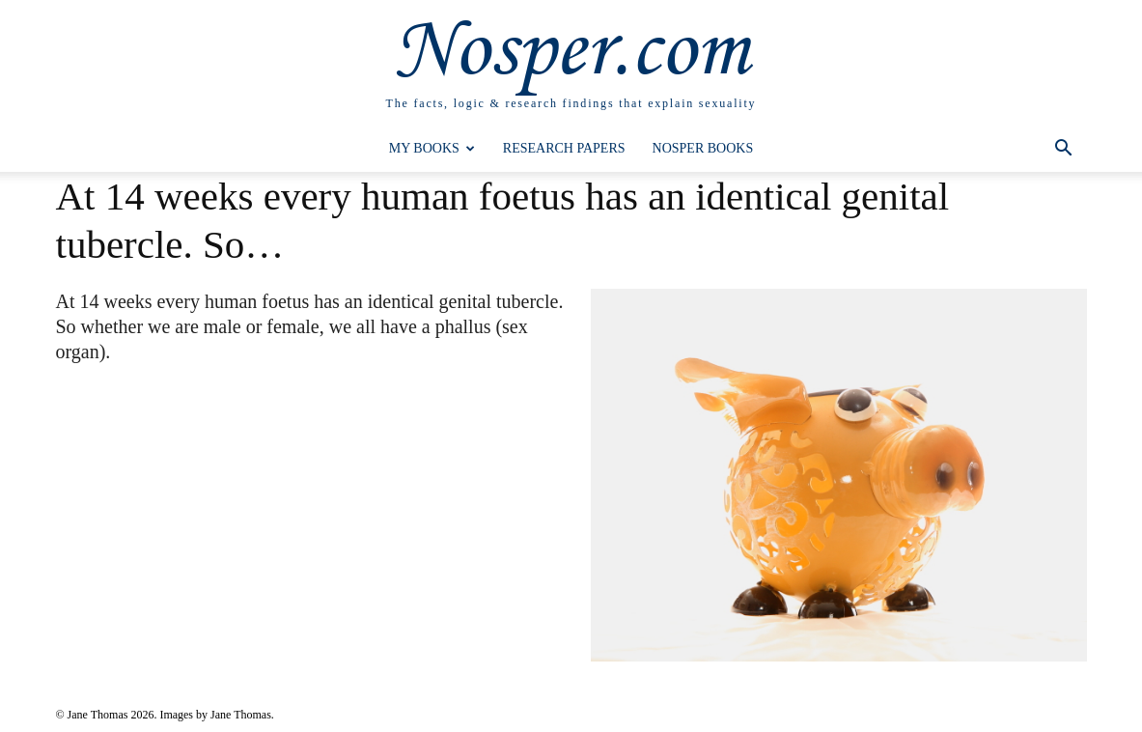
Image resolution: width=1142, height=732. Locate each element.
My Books (432, 148)
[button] (1064, 150)
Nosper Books (703, 148)
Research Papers (564, 148)
